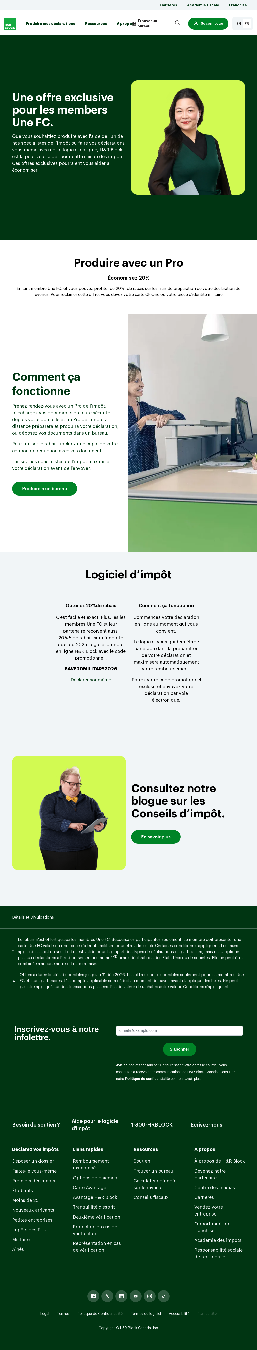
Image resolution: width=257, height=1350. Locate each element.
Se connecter (208, 23)
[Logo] (10, 24)
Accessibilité (179, 1314)
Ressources (96, 23)
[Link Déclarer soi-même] (91, 680)
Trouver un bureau (153, 1171)
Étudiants (22, 1190)
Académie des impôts (217, 1240)
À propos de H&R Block (219, 1161)
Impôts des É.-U (29, 1230)
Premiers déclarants (33, 1181)
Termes (63, 1314)
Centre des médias (214, 1187)
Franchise (238, 5)
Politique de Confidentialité (100, 1314)
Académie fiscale (203, 5)
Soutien (142, 1161)
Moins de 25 (25, 1200)
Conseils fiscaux (151, 1197)
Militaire (21, 1239)
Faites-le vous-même (34, 1171)
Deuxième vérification (96, 1217)
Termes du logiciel (146, 1314)
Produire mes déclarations (50, 23)
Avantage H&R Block (95, 1197)
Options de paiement (96, 1178)
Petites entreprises (32, 1220)
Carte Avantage (89, 1187)
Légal (44, 1314)
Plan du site (207, 1314)
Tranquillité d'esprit (94, 1207)
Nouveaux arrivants (33, 1210)
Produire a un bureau (44, 488)
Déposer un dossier (33, 1161)
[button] (208, 24)
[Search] (177, 23)
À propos (125, 23)
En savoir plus (156, 837)
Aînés (18, 1249)
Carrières (168, 5)
